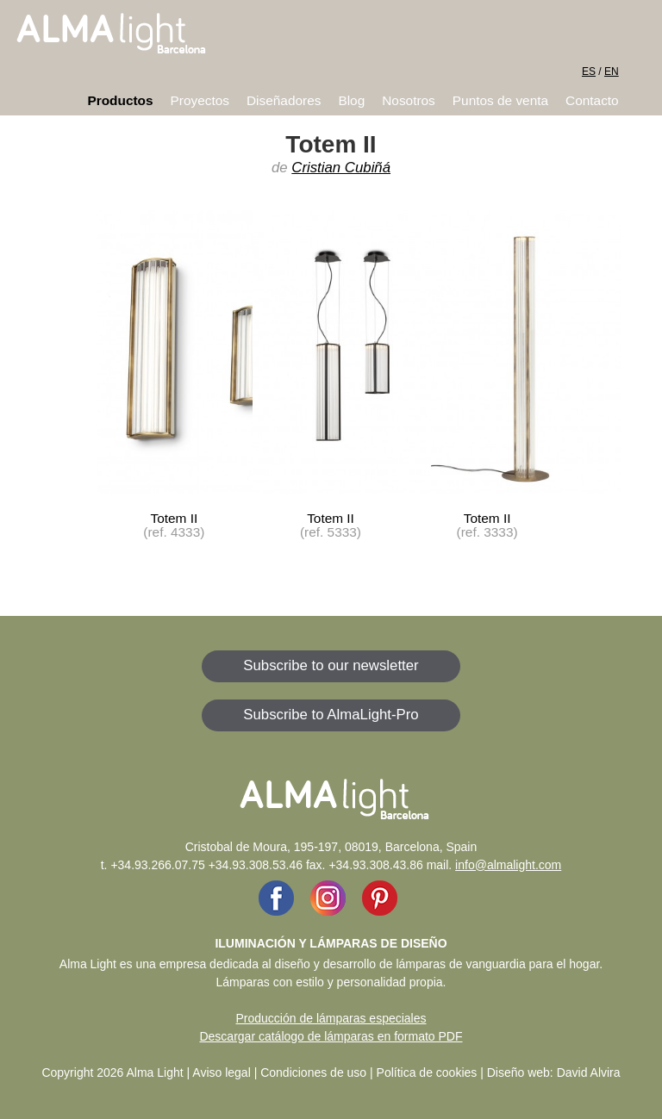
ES (589, 71)
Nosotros (408, 100)
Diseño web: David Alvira (554, 1072)
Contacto (592, 100)
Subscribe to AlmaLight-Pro (330, 714)
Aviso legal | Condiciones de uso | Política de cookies (334, 1072)
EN (611, 71)
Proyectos (200, 100)
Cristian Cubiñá (340, 167)
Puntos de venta (500, 100)
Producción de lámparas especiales (330, 1018)
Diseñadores (284, 100)
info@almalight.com (508, 865)
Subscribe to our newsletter (330, 665)
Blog (351, 100)
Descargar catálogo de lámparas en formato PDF (330, 1036)
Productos (120, 100)
